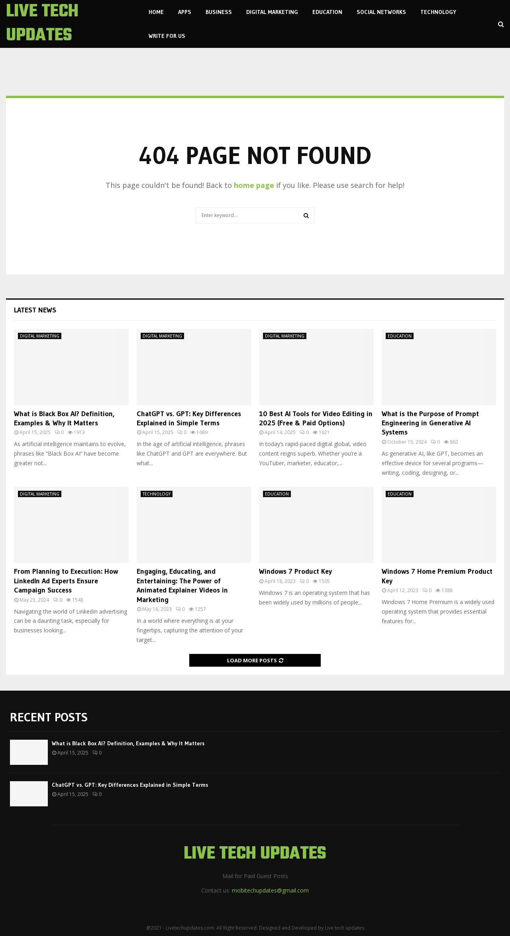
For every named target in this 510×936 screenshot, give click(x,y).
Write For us (167, 35)
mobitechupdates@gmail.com (270, 890)
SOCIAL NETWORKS (381, 12)
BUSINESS (219, 12)
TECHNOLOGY (438, 12)
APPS (184, 12)
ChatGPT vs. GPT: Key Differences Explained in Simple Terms (189, 418)
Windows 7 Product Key (295, 571)
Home (156, 12)
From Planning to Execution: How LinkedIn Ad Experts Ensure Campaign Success (66, 580)
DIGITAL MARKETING (272, 12)
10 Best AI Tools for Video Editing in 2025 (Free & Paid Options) (316, 418)
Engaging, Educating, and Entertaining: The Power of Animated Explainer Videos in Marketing (182, 585)
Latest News (35, 310)
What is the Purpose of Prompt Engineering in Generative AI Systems (430, 423)
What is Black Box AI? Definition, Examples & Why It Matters (64, 418)
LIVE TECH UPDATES (42, 24)
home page (254, 185)
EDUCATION (327, 12)
